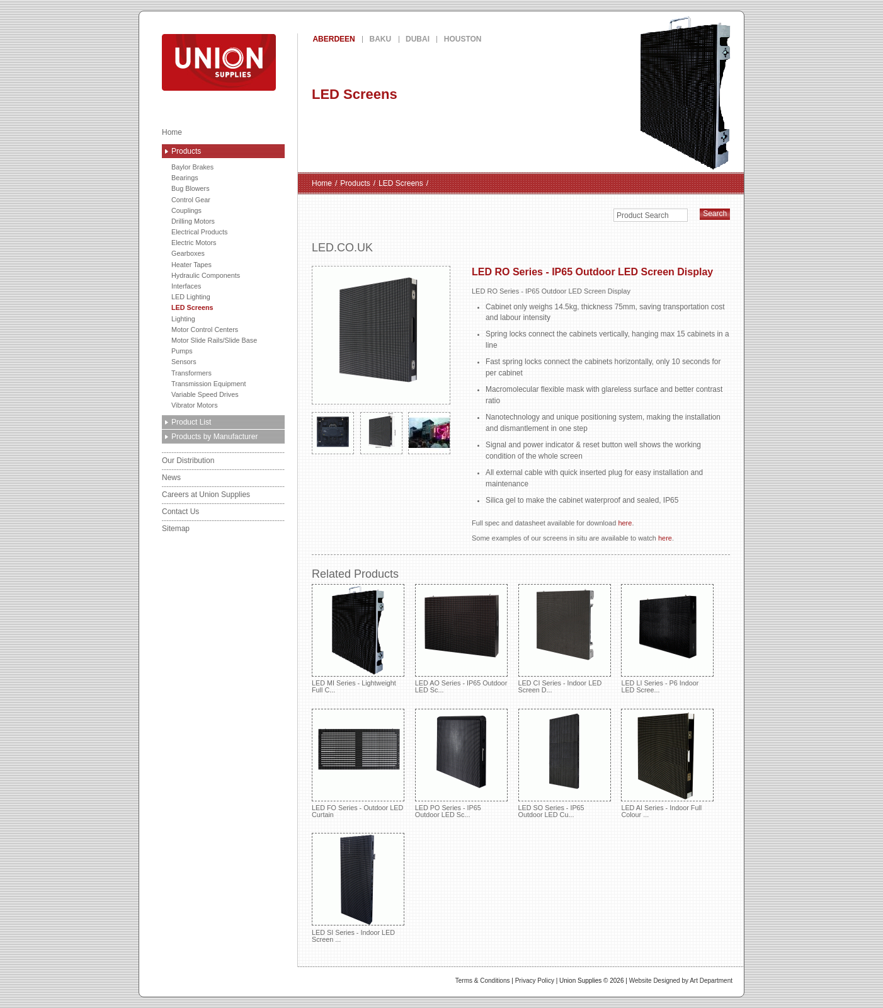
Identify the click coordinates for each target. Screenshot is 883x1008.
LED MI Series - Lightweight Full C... (358, 639)
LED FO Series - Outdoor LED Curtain (358, 763)
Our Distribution (188, 460)
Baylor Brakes (192, 167)
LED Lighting (190, 297)
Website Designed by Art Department (680, 980)
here (625, 523)
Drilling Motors (193, 221)
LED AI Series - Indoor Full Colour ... (667, 763)
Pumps (182, 351)
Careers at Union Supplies (206, 494)
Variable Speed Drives (205, 394)
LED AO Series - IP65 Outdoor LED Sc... (461, 639)
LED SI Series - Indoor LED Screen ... (358, 887)
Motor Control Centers (204, 329)
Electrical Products (199, 232)
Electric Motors (193, 242)
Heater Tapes (191, 264)
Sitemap (176, 528)
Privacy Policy (534, 980)
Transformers (191, 373)
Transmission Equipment (208, 383)
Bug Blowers (190, 188)
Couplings (186, 210)
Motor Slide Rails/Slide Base (214, 340)
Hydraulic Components (205, 275)
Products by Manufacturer (214, 436)
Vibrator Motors (194, 405)
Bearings (184, 177)
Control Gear (190, 199)
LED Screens (192, 307)
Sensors (184, 361)
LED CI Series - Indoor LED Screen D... (564, 639)
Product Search (643, 215)
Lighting (183, 319)
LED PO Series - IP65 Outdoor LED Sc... (461, 763)
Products (186, 151)
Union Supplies (264, 62)
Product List (191, 422)
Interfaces (186, 286)
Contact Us (180, 511)
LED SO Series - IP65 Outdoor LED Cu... (564, 763)
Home (172, 132)
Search (715, 213)
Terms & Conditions (482, 980)
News (171, 477)
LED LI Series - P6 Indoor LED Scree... (667, 639)
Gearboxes (188, 253)
